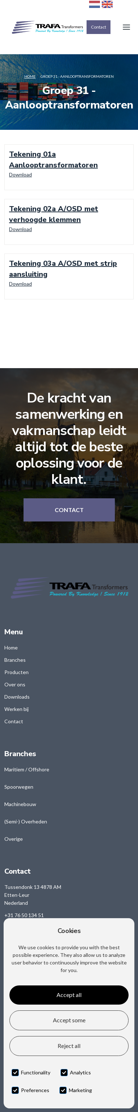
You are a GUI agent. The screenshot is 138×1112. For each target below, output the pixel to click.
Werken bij (16, 709)
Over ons (14, 684)
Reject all (69, 1045)
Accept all (69, 994)
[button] (126, 27)
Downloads (17, 697)
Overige (13, 839)
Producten (16, 672)
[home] (45, 27)
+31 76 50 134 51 (24, 915)
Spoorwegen (18, 787)
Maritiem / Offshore (26, 769)
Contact (98, 27)
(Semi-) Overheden (25, 821)
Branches (15, 660)
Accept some (69, 1020)
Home (29, 76)
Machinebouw (20, 804)
